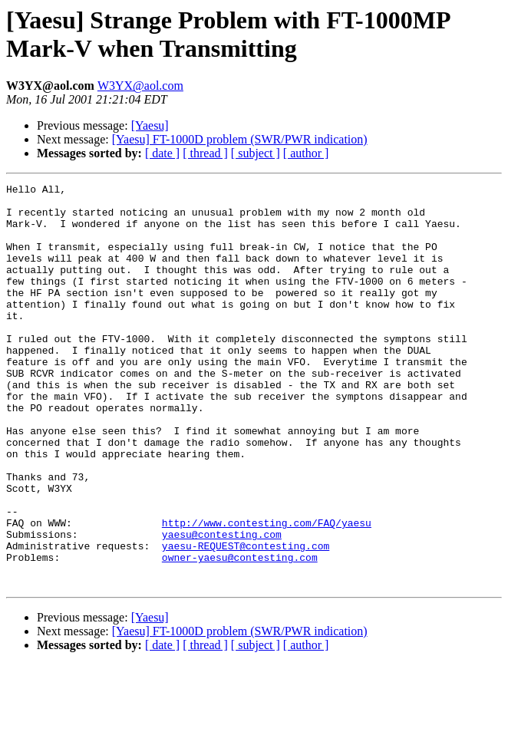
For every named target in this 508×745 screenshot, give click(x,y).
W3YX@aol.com (140, 85)
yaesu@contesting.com (222, 605)
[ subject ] (255, 153)
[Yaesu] (150, 125)
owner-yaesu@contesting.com (240, 633)
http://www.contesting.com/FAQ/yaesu (266, 591)
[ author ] (306, 153)
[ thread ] (205, 153)
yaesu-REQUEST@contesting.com (245, 619)
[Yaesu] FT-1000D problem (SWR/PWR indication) (240, 139)
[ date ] (162, 153)
